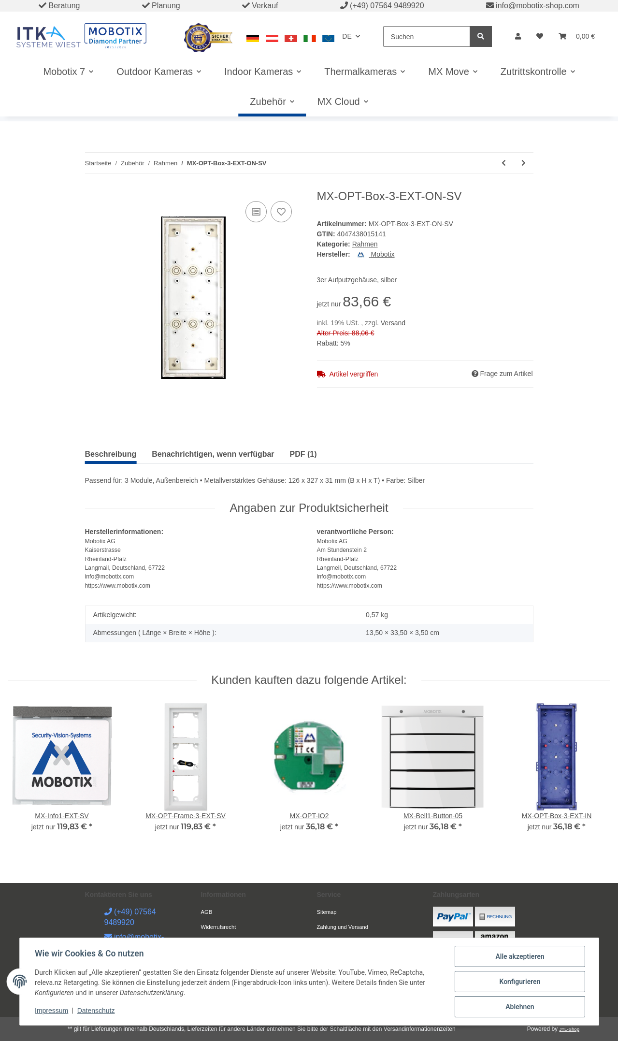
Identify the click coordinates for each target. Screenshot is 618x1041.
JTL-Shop (569, 1029)
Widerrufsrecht (218, 927)
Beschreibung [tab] (111, 454)
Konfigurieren (519, 981)
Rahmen (365, 244)
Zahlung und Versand (342, 927)
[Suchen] (426, 36)
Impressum (52, 1011)
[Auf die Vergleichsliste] (256, 211)
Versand (393, 323)
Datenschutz (96, 1011)
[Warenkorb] (577, 36)
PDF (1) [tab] (303, 454)
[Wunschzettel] (540, 36)
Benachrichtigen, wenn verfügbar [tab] (213, 454)
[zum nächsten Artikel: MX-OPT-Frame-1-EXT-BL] (523, 163)
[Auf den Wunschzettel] (281, 211)
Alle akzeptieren (519, 956)
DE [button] (346, 36)
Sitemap (327, 912)
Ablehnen (519, 1007)
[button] (518, 36)
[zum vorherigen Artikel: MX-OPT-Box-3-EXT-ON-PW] (504, 163)
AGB (207, 912)
